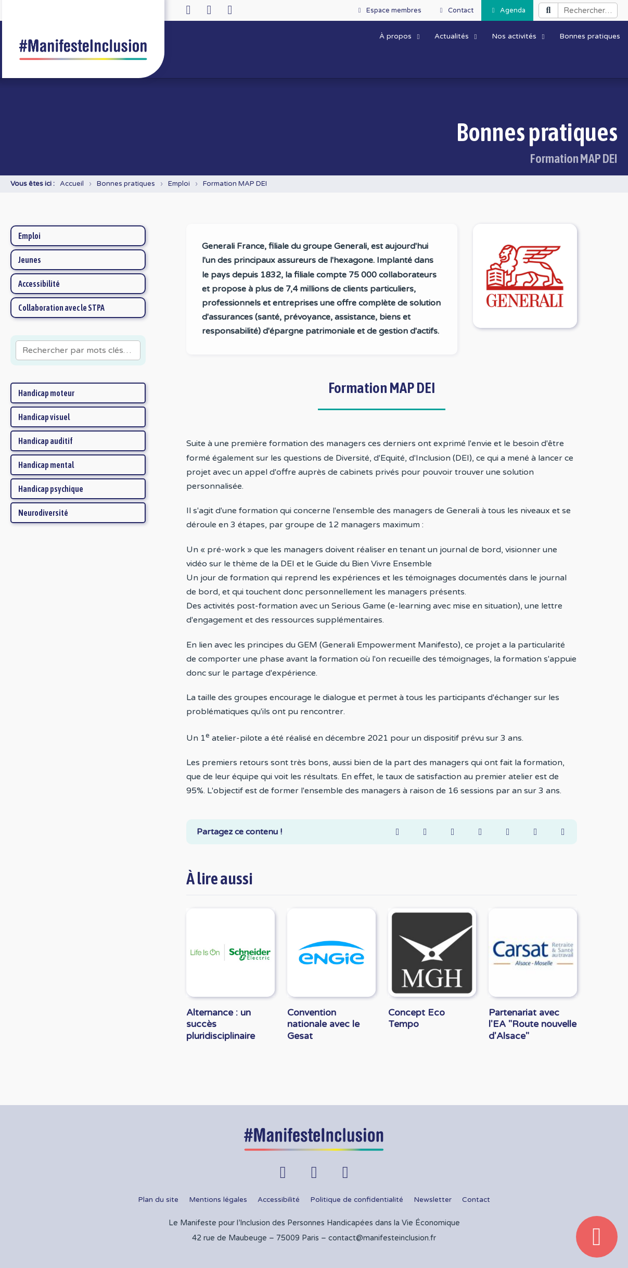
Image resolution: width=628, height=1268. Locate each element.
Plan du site (158, 1200)
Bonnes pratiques (126, 184)
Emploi (179, 184)
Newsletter (433, 1200)
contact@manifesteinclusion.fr (382, 1238)
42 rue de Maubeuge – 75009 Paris (255, 1238)
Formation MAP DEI (235, 184)
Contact (476, 1200)
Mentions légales (218, 1200)
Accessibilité (279, 1200)
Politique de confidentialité (356, 1200)
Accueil (72, 184)
